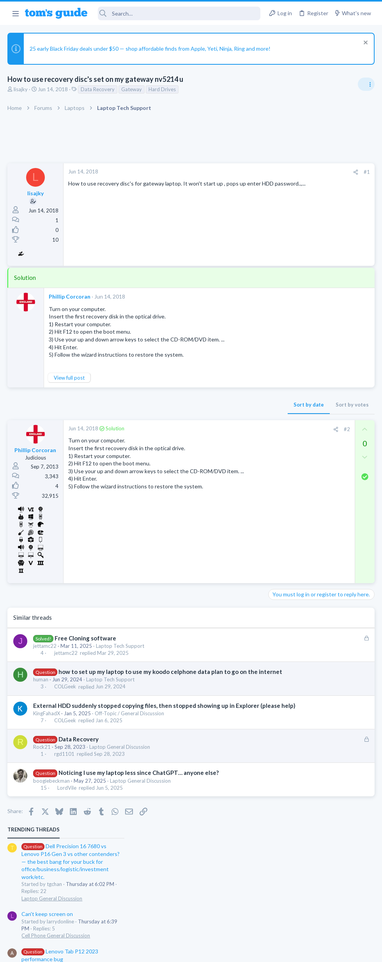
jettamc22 (45, 646)
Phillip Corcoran (70, 296)
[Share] (230, 172)
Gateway (132, 89)
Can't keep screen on (297, 251)
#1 (242, 172)
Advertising (107, 951)
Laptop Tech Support (120, 646)
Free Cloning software (85, 638)
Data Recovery (98, 89)
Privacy (211, 951)
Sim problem (298, 409)
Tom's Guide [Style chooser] (319, 918)
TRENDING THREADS (283, 167)
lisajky (21, 89)
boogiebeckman (52, 797)
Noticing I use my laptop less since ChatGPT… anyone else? (138, 788)
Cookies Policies (162, 951)
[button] (15, 13)
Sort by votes (227, 404)
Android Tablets (289, 311)
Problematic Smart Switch (314, 372)
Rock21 (42, 763)
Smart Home (285, 394)
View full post (69, 378)
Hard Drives (162, 89)
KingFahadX (47, 730)
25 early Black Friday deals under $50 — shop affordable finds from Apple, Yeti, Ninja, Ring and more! (150, 48)
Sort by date (183, 404)
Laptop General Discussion (120, 763)
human (41, 687)
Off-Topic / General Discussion (129, 730)
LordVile (66, 804)
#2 (222, 429)
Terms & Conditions (265, 951)
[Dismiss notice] (364, 43)
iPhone (279, 431)
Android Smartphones (296, 476)
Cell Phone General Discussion (305, 273)
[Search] (179, 13)
